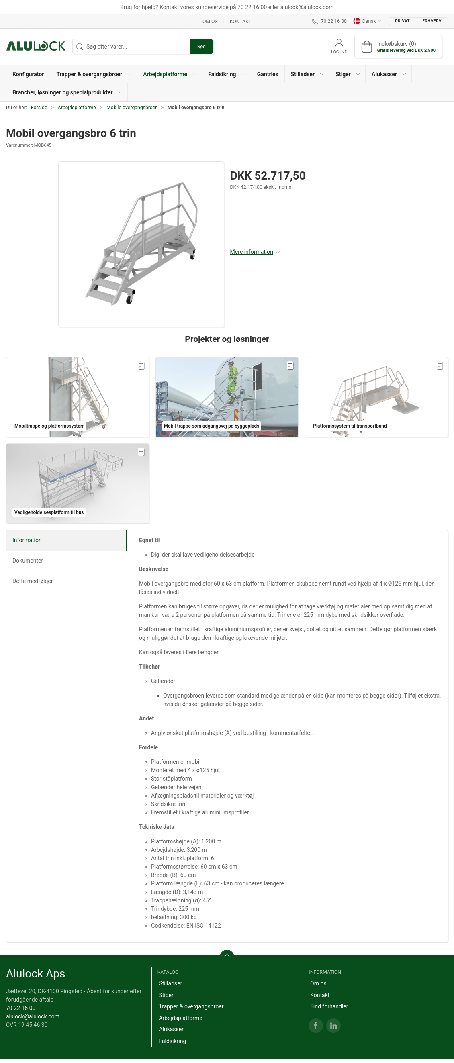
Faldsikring (172, 1041)
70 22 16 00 (20, 1008)
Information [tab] (27, 540)
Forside (39, 107)
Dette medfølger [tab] (32, 581)
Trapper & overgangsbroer (191, 1006)
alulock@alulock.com (32, 1016)
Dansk (367, 21)
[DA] (36, 47)
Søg (201, 46)
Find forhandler (329, 1006)
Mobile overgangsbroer (131, 107)
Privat (402, 21)
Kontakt (241, 21)
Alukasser (171, 1029)
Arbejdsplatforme (77, 107)
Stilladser (170, 983)
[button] (93, 74)
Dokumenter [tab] (27, 560)
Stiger (166, 995)
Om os (210, 21)
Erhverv (432, 21)
